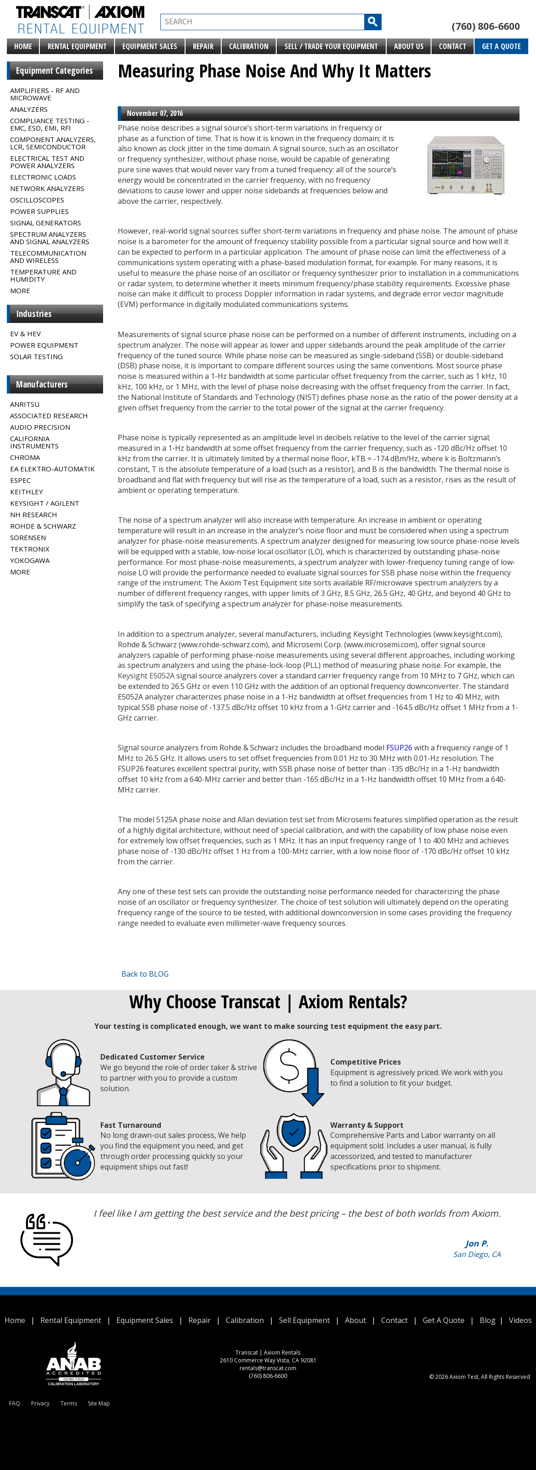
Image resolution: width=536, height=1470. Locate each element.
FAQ (14, 1403)
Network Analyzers (47, 188)
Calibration (248, 46)
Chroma (25, 457)
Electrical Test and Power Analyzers (47, 161)
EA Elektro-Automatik (52, 468)
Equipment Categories (54, 71)
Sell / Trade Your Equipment (331, 46)
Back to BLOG (145, 974)
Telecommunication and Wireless (48, 256)
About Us (409, 46)
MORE (20, 290)
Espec (20, 480)
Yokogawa (29, 560)
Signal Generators (45, 222)
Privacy (40, 1403)
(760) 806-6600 (486, 26)
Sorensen (28, 537)
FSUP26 (399, 748)
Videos (520, 1320)
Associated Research (49, 415)
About (355, 1320)
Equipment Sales (149, 46)
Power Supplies (39, 211)
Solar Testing (36, 356)
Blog (488, 1320)
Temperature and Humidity (43, 275)
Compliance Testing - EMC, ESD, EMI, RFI (49, 124)
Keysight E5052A (146, 676)
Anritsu (24, 404)
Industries (34, 314)
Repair (203, 46)
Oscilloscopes (37, 199)
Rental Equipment (77, 46)
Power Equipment (44, 345)
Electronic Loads (43, 176)
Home (23, 46)
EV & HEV (25, 333)
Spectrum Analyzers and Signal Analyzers (49, 238)
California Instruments (34, 442)
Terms (68, 1403)
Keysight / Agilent (44, 503)
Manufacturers (42, 384)
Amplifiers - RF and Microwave (45, 94)
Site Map (99, 1403)
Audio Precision (40, 427)
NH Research (33, 514)
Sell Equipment (304, 1320)
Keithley (26, 491)
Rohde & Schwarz (43, 525)
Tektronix (29, 548)
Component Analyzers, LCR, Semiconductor (53, 143)
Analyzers (29, 109)
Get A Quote (501, 46)
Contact (452, 46)
